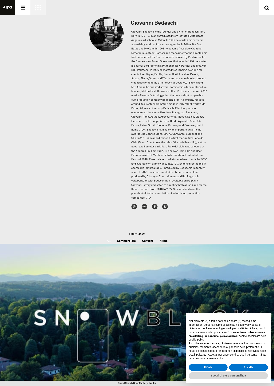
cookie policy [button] (196, 339)
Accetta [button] (248, 367)
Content (147, 241)
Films (163, 241)
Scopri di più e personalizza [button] (228, 375)
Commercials (126, 241)
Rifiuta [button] (208, 367)
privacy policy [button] (250, 324)
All (109, 241)
